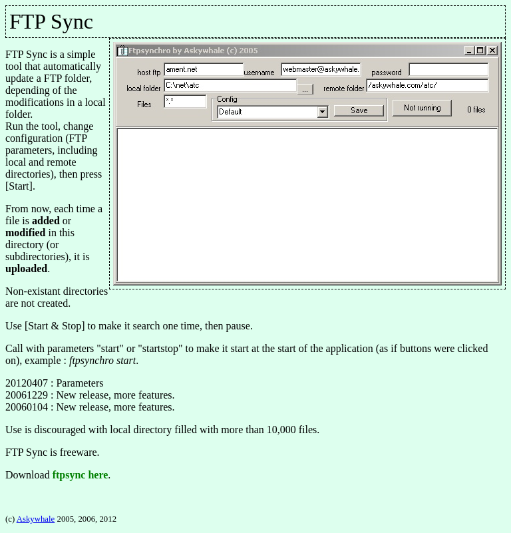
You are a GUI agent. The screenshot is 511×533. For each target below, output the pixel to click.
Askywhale (36, 519)
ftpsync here (80, 474)
